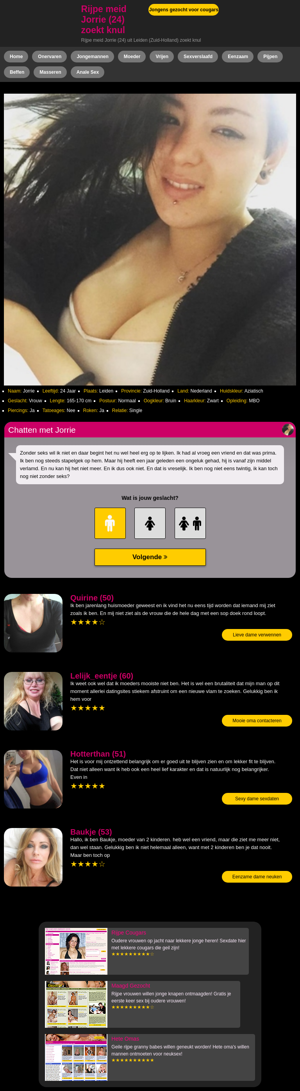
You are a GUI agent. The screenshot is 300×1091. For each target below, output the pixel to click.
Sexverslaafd (198, 56)
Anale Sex (88, 72)
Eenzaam (238, 56)
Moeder (132, 56)
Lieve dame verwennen (257, 635)
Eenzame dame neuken (257, 877)
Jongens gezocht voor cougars (183, 9)
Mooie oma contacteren (256, 720)
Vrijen (161, 56)
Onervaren (49, 56)
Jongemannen (92, 56)
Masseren (50, 72)
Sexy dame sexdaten (257, 798)
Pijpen (270, 56)
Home (16, 56)
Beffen (17, 72)
